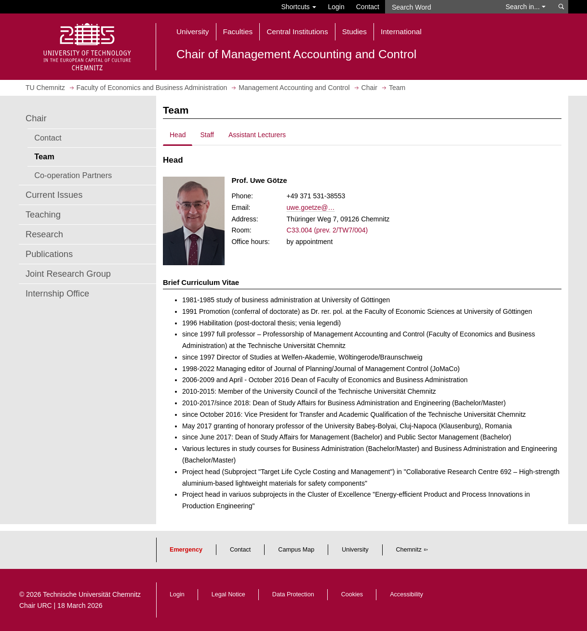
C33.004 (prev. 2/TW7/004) (327, 230)
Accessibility (406, 594)
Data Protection (293, 594)
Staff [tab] (207, 135)
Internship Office (57, 293)
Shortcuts (298, 7)
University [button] (192, 31)
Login (336, 7)
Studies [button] (354, 31)
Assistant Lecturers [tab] (257, 135)
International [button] (401, 31)
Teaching (43, 214)
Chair (36, 118)
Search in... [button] (526, 7)
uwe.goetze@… (311, 207)
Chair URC (35, 605)
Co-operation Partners (73, 175)
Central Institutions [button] (297, 31)
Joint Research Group (68, 274)
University (355, 549)
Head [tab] (178, 135)
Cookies (352, 594)
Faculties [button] (238, 31)
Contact (367, 7)
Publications (49, 254)
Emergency (186, 549)
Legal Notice (228, 594)
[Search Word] (440, 6)
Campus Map (296, 549)
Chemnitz (409, 549)
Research (44, 234)
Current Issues (54, 195)
